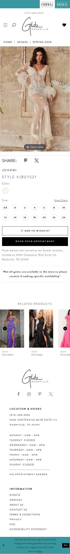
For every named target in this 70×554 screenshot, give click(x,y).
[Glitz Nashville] (35, 26)
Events (15, 495)
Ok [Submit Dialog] (66, 545)
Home (8, 42)
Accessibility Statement (28, 529)
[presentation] (12, 329)
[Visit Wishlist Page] (64, 24)
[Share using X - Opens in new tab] (37, 160)
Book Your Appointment (35, 241)
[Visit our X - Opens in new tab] (51, 394)
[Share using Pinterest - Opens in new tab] (25, 160)
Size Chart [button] (61, 200)
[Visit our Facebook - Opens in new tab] (18, 394)
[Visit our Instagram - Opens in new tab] (29, 394)
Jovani (22, 42)
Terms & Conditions (25, 514)
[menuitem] (47, 4)
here (40, 551)
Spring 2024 (42, 42)
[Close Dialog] (3, 545)
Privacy (16, 519)
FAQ (12, 524)
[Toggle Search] (14, 24)
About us (17, 504)
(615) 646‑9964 (20, 415)
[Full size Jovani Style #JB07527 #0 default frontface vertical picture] (35, 99)
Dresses (16, 500)
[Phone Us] (34, 13)
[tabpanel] (35, 99)
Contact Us (18, 509)
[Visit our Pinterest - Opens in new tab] (39, 394)
